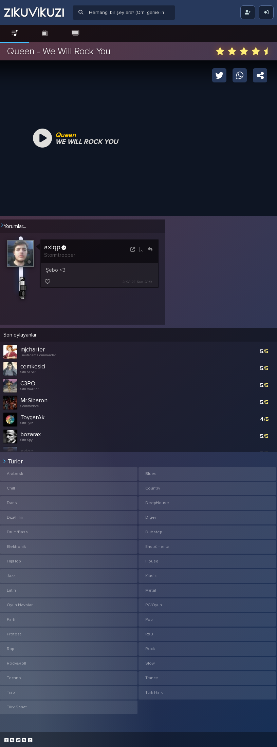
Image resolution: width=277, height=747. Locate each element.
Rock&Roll (16, 661)
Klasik (150, 573)
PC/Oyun (153, 603)
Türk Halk (154, 690)
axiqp (55, 247)
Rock (150, 646)
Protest (14, 632)
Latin (11, 588)
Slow (150, 661)
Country (152, 486)
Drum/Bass (17, 530)
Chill (11, 486)
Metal (150, 588)
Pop (148, 617)
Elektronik (16, 544)
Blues (150, 471)
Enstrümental (157, 544)
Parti (11, 617)
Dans (12, 500)
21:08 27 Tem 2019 (136, 282)
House (152, 559)
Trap (11, 690)
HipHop (14, 559)
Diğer (150, 515)
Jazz (11, 573)
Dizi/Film (15, 515)
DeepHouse (157, 500)
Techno (14, 675)
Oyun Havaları (20, 603)
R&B (149, 632)
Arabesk (15, 471)
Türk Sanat (17, 705)
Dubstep (153, 530)
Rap (10, 646)
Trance (151, 675)
